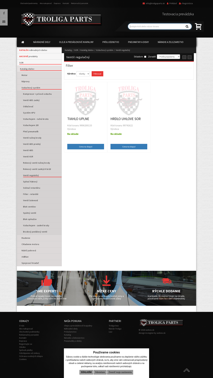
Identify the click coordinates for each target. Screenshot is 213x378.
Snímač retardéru (31, 187)
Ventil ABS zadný (31, 100)
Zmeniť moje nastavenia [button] (120, 372)
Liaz (110, 331)
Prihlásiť (172, 3)
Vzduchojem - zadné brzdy (36, 225)
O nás (21, 325)
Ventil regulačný (31, 175)
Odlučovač (28, 106)
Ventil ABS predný (32, 144)
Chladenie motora (30, 244)
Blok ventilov (29, 206)
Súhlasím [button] (86, 372)
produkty (28, 56)
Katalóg (68, 50)
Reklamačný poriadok (79, 3)
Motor (25, 75)
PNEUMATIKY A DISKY (138, 42)
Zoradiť (152, 56)
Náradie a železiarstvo (74, 337)
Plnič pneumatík (31, 131)
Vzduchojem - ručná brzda (35, 119)
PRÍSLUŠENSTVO (110, 42)
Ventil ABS (28, 150)
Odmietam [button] (100, 372)
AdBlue (25, 256)
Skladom (140, 56)
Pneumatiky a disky (73, 341)
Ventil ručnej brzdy (32, 137)
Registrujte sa (25, 344)
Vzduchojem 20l (30, 125)
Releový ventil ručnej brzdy (36, 162)
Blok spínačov (30, 219)
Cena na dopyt (85, 146)
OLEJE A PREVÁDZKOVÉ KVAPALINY (76, 42)
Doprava (57, 3)
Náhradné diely (71, 328)
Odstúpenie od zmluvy (29, 353)
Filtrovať (97, 73)
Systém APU (29, 112)
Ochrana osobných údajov (31, 356)
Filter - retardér (31, 194)
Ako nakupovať (46, 3)
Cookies (23, 359)
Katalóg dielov (27, 69)
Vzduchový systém (31, 87)
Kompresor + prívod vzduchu (37, 94)
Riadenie (26, 238)
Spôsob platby (26, 350)
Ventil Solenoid (30, 200)
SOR (21, 62)
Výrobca (71, 73)
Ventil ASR (28, 156)
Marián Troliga (115, 328)
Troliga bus (114, 325)
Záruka (22, 347)
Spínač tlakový (30, 181)
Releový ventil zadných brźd (37, 169)
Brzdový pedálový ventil (35, 231)
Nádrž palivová (29, 250)
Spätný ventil (29, 213)
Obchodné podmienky (29, 3)
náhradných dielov (33, 50)
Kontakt (66, 3)
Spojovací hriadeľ (30, 263)
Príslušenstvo (70, 331)
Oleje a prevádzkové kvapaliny (78, 325)
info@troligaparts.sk (154, 3)
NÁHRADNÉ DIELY (41, 42)
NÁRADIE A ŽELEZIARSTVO (170, 42)
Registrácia (186, 3)
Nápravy (26, 81)
